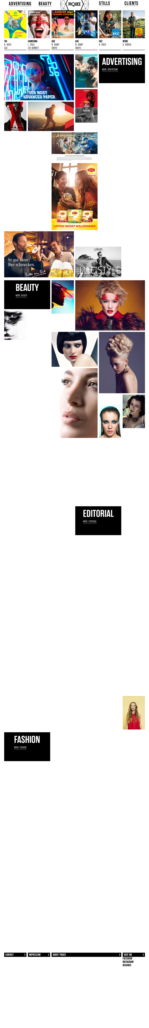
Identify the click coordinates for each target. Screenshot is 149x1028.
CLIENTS (131, 3)
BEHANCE (127, 965)
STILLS (104, 3)
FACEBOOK (127, 958)
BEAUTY (45, 3)
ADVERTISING (20, 3)
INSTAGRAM (128, 961)
